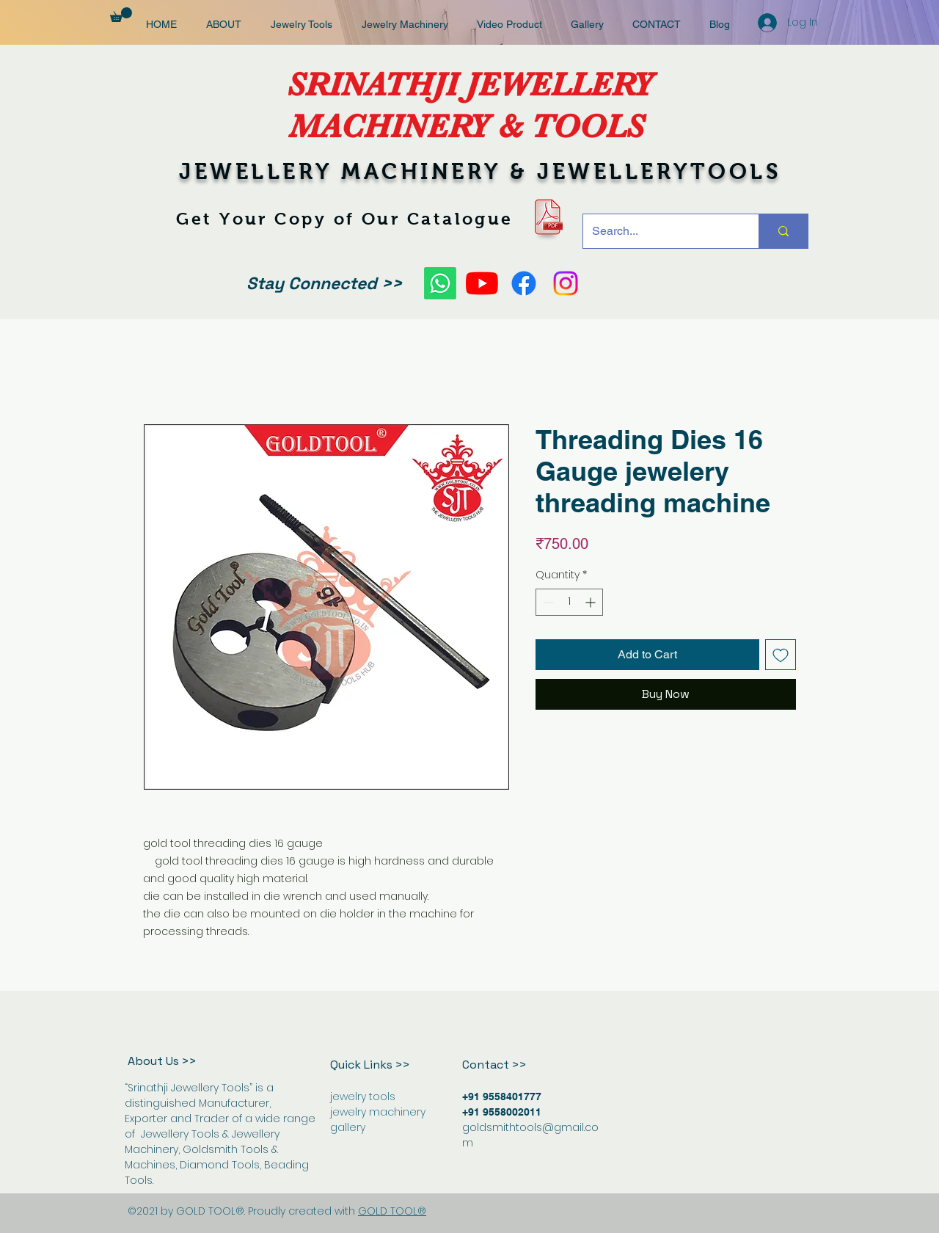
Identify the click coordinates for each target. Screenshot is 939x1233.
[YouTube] (482, 283)
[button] (121, 14)
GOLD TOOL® (392, 1211)
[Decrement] (547, 602)
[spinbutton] (569, 602)
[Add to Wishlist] (780, 654)
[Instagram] (565, 283)
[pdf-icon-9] (547, 217)
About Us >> (162, 1061)
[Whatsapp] (440, 283)
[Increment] (591, 602)
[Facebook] (524, 283)
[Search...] (660, 231)
